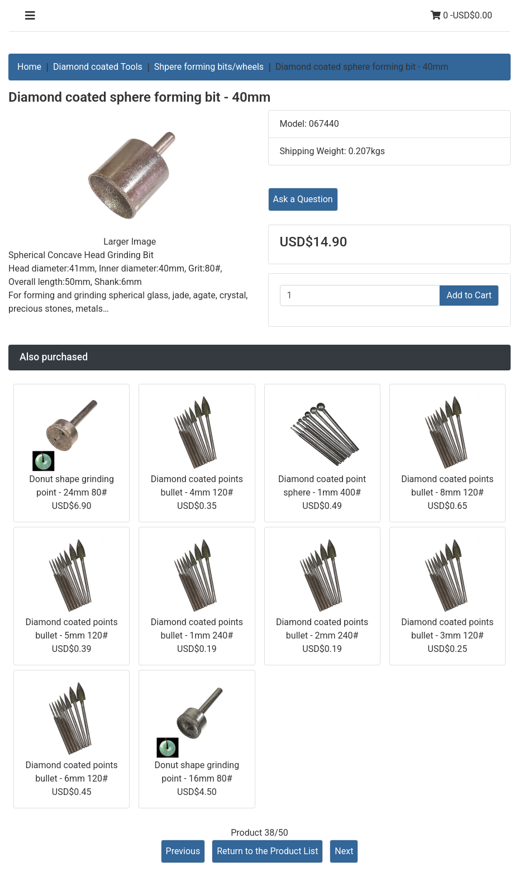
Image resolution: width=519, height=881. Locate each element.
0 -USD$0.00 (461, 15)
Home (29, 66)
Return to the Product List (267, 851)
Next (344, 851)
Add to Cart (469, 295)
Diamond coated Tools (97, 66)
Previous (183, 851)
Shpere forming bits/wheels (209, 66)
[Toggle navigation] (30, 15)
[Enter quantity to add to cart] (360, 295)
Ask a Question (303, 199)
